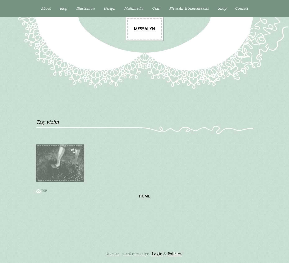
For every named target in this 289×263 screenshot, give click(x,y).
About (46, 8)
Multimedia (133, 8)
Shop (222, 8)
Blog (63, 8)
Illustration (85, 8)
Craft (156, 8)
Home (144, 197)
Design (109, 8)
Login (157, 254)
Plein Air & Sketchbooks (189, 8)
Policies (175, 254)
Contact (241, 8)
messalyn (144, 29)
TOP (44, 190)
